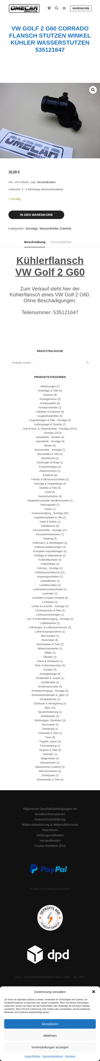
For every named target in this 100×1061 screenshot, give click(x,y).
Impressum (70, 1056)
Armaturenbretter (48, 407)
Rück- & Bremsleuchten (48, 665)
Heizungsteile (48, 504)
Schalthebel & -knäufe (48, 678)
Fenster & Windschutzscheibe (48, 479)
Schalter (48, 669)
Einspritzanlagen (48, 466)
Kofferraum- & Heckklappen (48, 542)
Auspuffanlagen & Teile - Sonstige (48, 420)
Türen (48, 737)
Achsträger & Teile (48, 390)
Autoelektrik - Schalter (48, 437)
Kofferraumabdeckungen (48, 547)
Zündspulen (48, 775)
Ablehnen (50, 1035)
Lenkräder (48, 593)
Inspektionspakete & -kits (48, 517)
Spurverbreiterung (48, 712)
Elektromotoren (48, 471)
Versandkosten (46, 182)
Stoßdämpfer (48, 716)
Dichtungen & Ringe (48, 462)
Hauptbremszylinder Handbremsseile (48, 500)
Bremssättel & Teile (48, 454)
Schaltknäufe (48, 682)
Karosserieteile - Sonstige (47, 530)
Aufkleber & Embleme (48, 411)
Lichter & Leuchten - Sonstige (48, 606)
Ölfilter (48, 652)
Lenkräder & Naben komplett (48, 597)
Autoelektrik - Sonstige (48, 441)
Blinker (48, 445)
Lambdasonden (48, 585)
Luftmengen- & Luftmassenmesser (48, 627)
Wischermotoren (48, 771)
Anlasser (48, 394)
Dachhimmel (48, 458)
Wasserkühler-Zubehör (56, 228)
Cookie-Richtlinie (32, 1056)
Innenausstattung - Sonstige (47, 513)
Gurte (48, 492)
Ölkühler (48, 657)
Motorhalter (48, 640)
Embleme (48, 475)
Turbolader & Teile (48, 733)
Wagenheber (48, 758)
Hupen (48, 509)
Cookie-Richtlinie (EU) (50, 845)
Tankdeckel (48, 728)
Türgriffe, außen (48, 741)
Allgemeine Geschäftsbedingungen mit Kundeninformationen (50, 811)
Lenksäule (48, 602)
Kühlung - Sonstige (48, 568)
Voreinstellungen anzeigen (50, 1047)
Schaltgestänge (48, 673)
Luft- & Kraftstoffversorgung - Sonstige (48, 618)
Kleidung (48, 538)
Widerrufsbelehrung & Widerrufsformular (50, 824)
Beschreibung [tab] (34, 242)
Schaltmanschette (48, 686)
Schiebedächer (48, 699)
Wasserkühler (48, 762)
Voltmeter (48, 754)
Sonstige (31, 228)
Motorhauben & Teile (48, 644)
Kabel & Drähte (48, 521)
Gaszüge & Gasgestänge (48, 483)
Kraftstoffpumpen (48, 559)
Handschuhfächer (48, 496)
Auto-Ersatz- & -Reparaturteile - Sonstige (46, 428)
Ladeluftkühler (48, 580)
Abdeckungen (48, 386)
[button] (94, 992)
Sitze (47, 707)
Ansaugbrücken (48, 399)
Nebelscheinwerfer (48, 648)
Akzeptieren (50, 1024)
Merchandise (48, 635)
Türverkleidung (48, 745)
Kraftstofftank (48, 564)
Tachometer (48, 724)
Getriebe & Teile (48, 487)
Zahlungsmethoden (49, 835)
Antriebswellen (48, 403)
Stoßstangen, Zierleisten (48, 720)
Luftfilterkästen (48, 623)
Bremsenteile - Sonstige (48, 449)
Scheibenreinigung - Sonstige (48, 690)
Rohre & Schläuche (48, 661)
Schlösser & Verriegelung (48, 703)
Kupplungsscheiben (48, 576)
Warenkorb (80, 8)
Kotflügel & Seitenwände (48, 555)
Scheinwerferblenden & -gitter (48, 695)
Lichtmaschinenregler (48, 614)
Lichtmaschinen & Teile (48, 610)
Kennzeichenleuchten (48, 534)
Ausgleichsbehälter (48, 416)
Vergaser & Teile (48, 750)
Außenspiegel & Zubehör (48, 424)
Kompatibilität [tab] (61, 242)
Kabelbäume (48, 525)
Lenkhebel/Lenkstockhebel (48, 589)
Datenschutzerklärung (53, 1056)
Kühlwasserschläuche (47, 572)
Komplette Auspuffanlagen (48, 551)
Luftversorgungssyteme (48, 631)
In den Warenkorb (36, 214)
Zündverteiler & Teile (48, 779)
